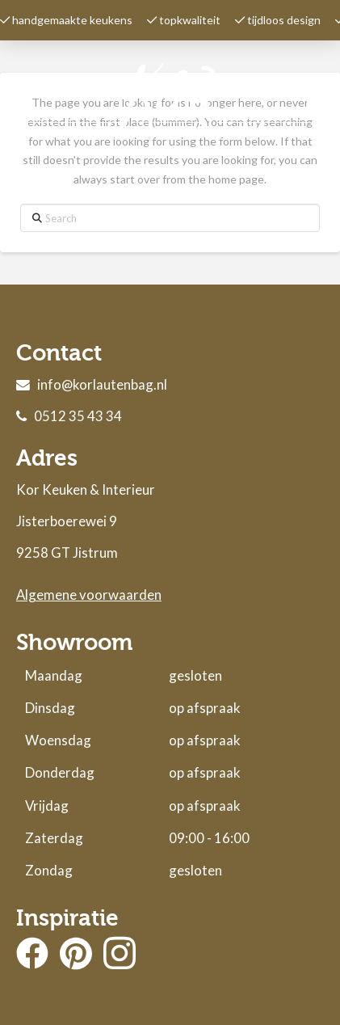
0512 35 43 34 (78, 415)
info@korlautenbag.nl (102, 384)
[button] (315, 101)
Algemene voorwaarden (89, 594)
